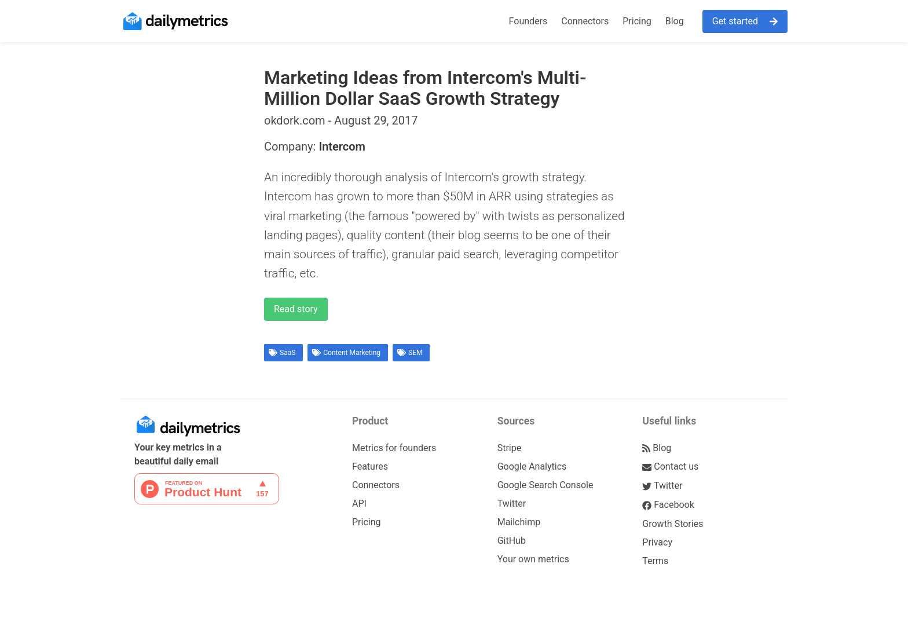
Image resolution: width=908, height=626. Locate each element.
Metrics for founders (394, 447)
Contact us (670, 466)
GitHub (511, 540)
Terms (655, 560)
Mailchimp (519, 522)
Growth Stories (672, 523)
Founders (528, 21)
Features (370, 466)
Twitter (511, 503)
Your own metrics (533, 559)
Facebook (668, 504)
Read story (296, 308)
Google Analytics (532, 466)
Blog (674, 21)
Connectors (585, 21)
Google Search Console (545, 484)
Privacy (657, 542)
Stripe (509, 447)
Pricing (637, 21)
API (359, 503)
